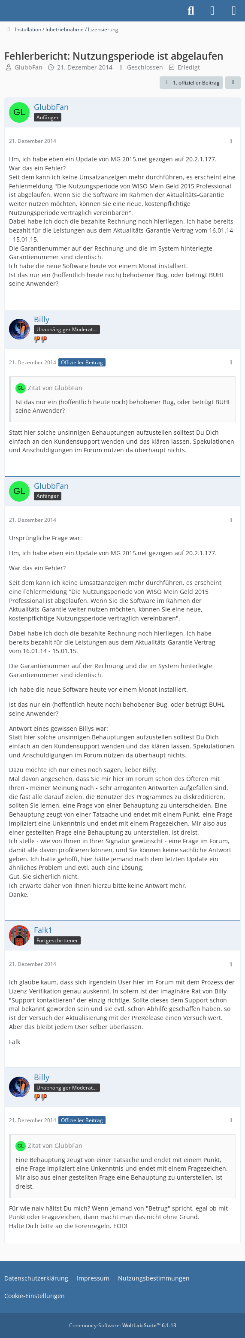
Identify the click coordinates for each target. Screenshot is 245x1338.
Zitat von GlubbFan (55, 388)
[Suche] (191, 10)
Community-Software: (122, 1325)
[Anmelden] (212, 10)
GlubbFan (28, 67)
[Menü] (233, 10)
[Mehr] (231, 141)
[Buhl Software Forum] (4, 10)
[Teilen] (233, 82)
